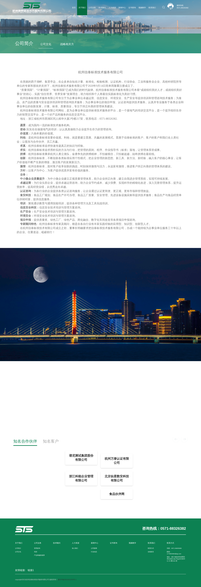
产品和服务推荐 (39, 555)
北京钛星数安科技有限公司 (117, 478)
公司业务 (92, 8)
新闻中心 (122, 8)
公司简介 (18, 548)
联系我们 (152, 8)
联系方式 (151, 548)
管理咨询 (37, 548)
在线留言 (151, 552)
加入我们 (75, 548)
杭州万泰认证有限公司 (117, 460)
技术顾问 (102, 8)
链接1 (31, 570)
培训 (35, 552)
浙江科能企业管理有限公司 (81, 478)
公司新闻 (94, 548)
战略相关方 (67, 44)
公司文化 (45, 44)
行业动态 (94, 552)
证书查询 (132, 8)
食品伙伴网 (116, 494)
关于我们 (82, 8)
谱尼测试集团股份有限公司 (81, 457)
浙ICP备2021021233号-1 (67, 579)
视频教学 (142, 8)
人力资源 (112, 8)
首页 (74, 8)
